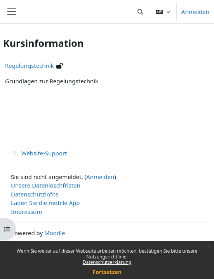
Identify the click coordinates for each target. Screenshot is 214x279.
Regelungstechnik (29, 65)
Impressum (26, 211)
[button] (140, 11)
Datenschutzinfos (34, 194)
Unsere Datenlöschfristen (45, 185)
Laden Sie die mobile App (45, 203)
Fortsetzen (107, 272)
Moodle (54, 233)
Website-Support (39, 153)
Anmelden (195, 12)
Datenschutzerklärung (107, 262)
